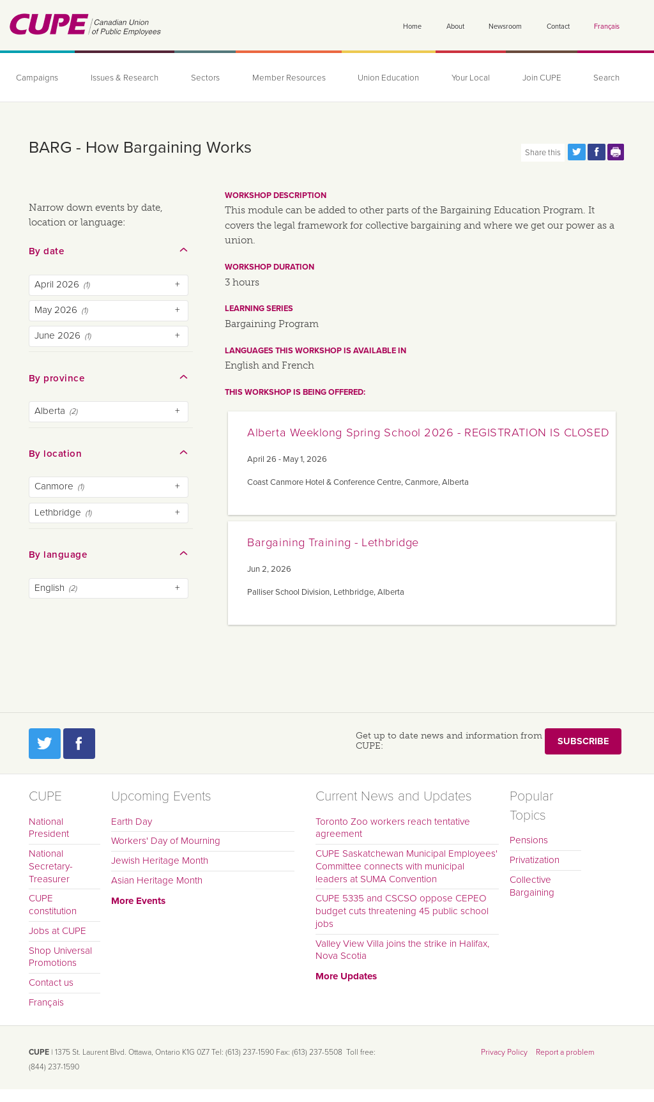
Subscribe (583, 741)
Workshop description (275, 195)
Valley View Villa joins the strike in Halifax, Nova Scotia (402, 950)
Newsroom (505, 26)
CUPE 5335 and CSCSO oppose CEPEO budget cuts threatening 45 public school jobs (402, 911)
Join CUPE (541, 78)
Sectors (205, 78)
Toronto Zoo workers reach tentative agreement (393, 828)
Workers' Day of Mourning (165, 840)
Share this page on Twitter (577, 152)
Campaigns (37, 78)
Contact (558, 26)
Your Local (471, 78)
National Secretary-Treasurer (51, 866)
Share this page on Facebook (596, 152)
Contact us (51, 982)
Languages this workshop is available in (315, 351)
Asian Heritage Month (156, 880)
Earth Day (131, 821)
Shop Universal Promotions (60, 957)
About (455, 26)
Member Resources (289, 78)
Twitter (45, 743)
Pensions (529, 840)
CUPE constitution (53, 904)
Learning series (259, 308)
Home (412, 26)
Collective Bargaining (532, 886)
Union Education (388, 78)
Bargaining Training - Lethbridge (333, 542)
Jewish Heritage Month (159, 860)
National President (49, 828)
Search (606, 78)
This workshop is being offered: (295, 392)
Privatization (534, 860)
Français (607, 26)
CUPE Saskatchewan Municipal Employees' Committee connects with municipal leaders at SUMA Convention (407, 866)
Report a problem (565, 1052)
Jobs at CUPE (57, 931)
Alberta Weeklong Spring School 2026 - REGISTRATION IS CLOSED (428, 432)
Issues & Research (124, 78)
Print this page (616, 152)
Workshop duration (269, 267)
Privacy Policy (504, 1052)
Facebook (79, 743)
